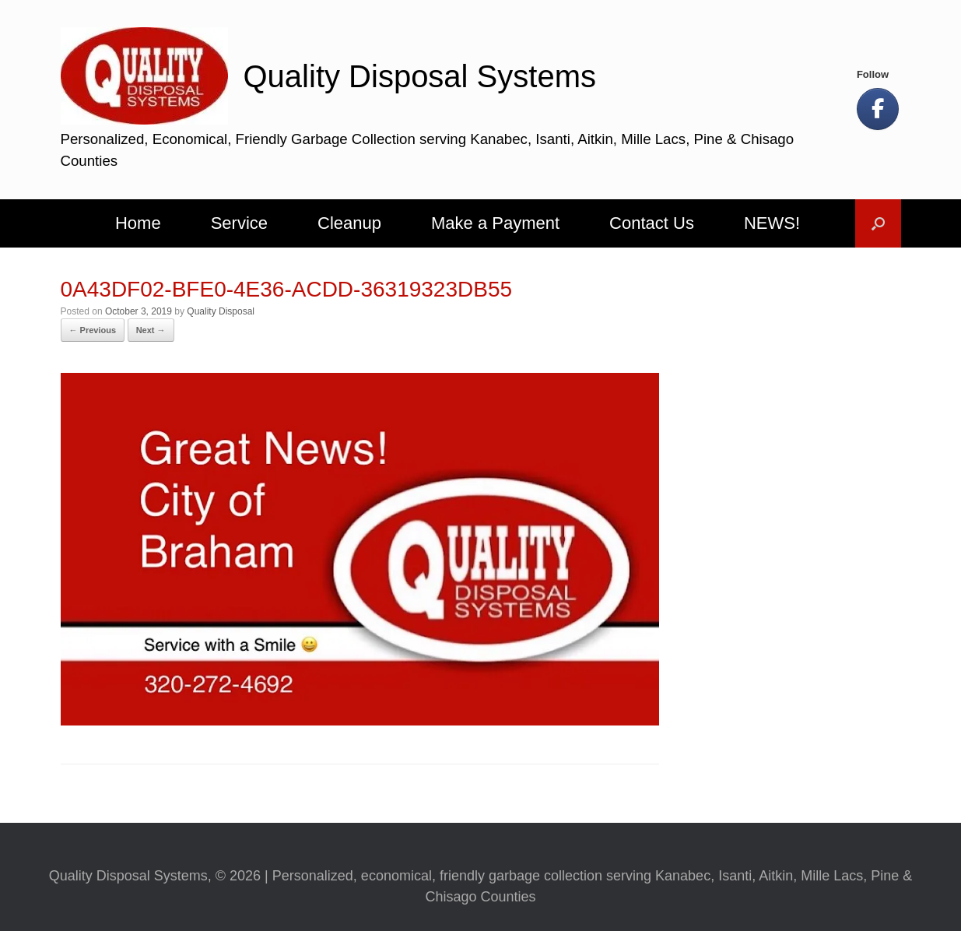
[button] (878, 223)
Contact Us (651, 223)
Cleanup (349, 223)
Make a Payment (495, 223)
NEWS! (772, 223)
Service (239, 223)
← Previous (93, 330)
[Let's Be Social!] (878, 109)
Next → (151, 330)
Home (138, 223)
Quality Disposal (220, 311)
